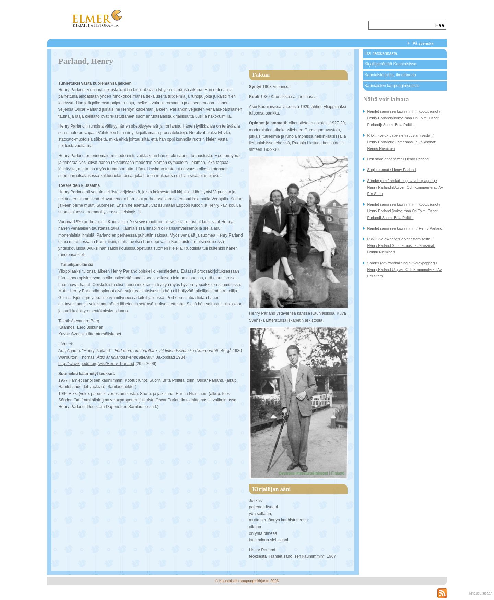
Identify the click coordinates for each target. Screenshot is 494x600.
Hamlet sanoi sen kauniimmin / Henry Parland (404, 228)
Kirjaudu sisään (480, 593)
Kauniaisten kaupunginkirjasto (391, 85)
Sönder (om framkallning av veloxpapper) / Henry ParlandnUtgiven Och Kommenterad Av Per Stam (405, 187)
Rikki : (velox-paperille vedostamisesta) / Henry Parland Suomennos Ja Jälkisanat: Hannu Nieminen (401, 245)
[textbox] (401, 25)
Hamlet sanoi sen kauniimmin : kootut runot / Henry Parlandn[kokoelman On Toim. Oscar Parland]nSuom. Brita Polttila (403, 118)
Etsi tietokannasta (380, 53)
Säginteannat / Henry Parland (391, 170)
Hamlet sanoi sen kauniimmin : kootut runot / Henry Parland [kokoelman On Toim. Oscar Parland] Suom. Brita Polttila (403, 210)
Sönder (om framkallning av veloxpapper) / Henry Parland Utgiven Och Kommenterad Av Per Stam (404, 269)
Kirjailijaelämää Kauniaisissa (390, 64)
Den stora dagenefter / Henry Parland (397, 159)
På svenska (423, 43)
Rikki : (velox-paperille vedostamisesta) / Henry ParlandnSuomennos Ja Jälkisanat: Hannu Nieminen (401, 142)
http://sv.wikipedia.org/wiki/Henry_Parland (96, 363)
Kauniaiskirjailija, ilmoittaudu (390, 75)
